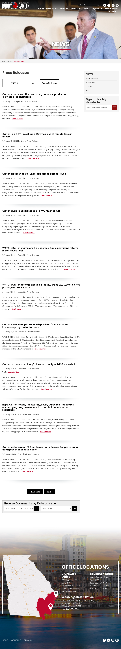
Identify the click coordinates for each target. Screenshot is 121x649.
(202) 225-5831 (74, 606)
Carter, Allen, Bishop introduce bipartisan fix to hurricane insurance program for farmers (35, 326)
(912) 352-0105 (100, 588)
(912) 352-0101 (103, 585)
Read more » (17, 118)
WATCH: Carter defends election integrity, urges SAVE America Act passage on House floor (41, 286)
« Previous (35, 492)
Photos (89, 86)
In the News (90, 82)
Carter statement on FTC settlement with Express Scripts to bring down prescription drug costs (40, 448)
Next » (50, 492)
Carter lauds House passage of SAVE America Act (31, 211)
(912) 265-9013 (71, 591)
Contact (16, 640)
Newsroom (76, 8)
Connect (113, 11)
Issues (87, 8)
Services (64, 8)
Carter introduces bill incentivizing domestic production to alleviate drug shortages (36, 95)
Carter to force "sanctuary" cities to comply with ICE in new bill (38, 364)
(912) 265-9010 (74, 588)
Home (41, 8)
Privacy (28, 640)
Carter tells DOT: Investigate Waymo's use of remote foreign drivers (37, 135)
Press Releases (49, 83)
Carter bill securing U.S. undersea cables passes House (34, 173)
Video (88, 90)
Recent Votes (111, 8)
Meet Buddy (52, 8)
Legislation (97, 8)
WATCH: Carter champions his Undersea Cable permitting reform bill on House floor (40, 249)
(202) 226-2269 (72, 609)
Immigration (13, 372)
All (33, 83)
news (10, 61)
